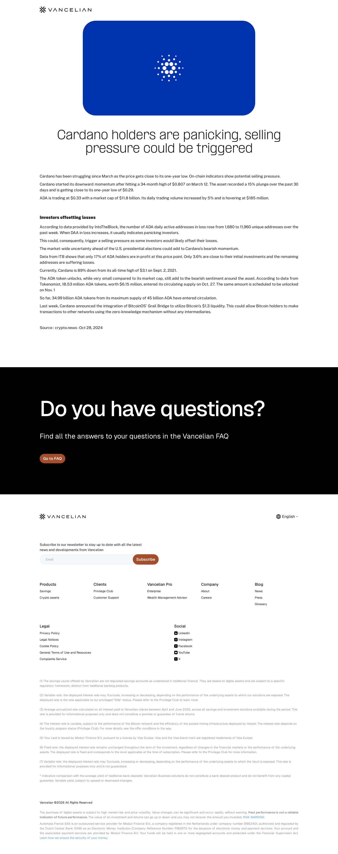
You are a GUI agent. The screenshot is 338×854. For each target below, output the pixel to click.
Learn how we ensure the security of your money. (74, 838)
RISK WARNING (253, 817)
